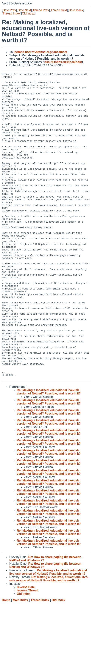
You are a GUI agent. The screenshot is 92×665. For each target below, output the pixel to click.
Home (6, 661)
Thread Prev (41, 10)
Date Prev (9, 10)
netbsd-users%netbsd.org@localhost (40, 52)
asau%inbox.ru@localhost (63, 62)
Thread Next (59, 10)
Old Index (28, 13)
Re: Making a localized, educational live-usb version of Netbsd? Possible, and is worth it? (49, 453)
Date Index (76, 10)
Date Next (24, 10)
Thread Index (11, 13)
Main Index (20, 661)
